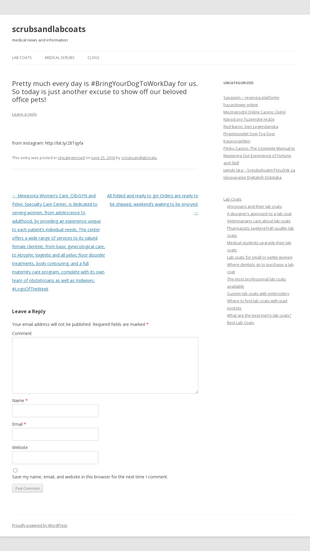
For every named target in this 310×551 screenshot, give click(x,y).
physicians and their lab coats (254, 206)
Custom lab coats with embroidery (258, 293)
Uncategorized (71, 157)
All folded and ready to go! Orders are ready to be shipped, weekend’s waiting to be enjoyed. (152, 204)
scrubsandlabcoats (49, 29)
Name (20, 400)
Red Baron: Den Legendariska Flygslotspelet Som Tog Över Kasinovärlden (250, 134)
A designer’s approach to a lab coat (259, 213)
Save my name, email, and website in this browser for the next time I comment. (90, 477)
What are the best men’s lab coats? (259, 315)
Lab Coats (21, 57)
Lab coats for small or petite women (259, 257)
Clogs (93, 57)
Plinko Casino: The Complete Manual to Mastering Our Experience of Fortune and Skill (259, 156)
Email (19, 424)
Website (20, 447)
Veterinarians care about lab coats (259, 221)
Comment (22, 333)
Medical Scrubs (59, 57)
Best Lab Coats (240, 322)
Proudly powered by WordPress (39, 525)
